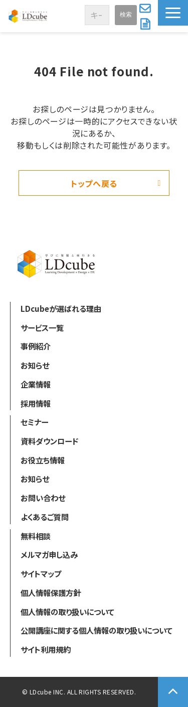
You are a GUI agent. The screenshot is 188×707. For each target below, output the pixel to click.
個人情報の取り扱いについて (67, 611)
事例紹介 (36, 345)
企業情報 (36, 384)
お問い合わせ (146, 8)
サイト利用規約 (46, 649)
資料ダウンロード (146, 24)
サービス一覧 (42, 327)
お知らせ (35, 365)
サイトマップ (41, 573)
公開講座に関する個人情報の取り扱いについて (96, 630)
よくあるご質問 (45, 516)
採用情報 (36, 403)
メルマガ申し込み (49, 554)
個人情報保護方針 (51, 592)
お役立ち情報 (43, 459)
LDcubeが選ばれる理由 (61, 308)
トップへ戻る (94, 183)
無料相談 (36, 535)
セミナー (34, 421)
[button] (173, 13)
